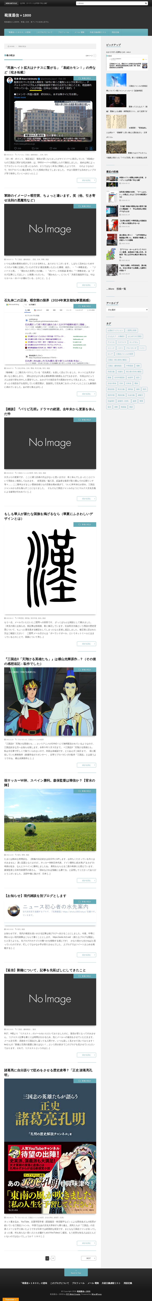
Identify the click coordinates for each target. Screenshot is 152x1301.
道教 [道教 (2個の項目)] (116, 407)
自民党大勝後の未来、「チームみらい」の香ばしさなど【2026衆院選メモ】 (133, 194)
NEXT (89, 1258)
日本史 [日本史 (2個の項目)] (128, 383)
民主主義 (38, 368)
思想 (34, 259)
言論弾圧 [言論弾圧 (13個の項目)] (111, 401)
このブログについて (44, 32)
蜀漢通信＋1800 (17, 15)
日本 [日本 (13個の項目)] (121, 383)
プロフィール (63, 32)
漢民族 (27, 618)
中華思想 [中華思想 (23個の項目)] (129, 366)
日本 (41, 154)
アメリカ (20, 154)
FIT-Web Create (73, 1294)
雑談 (47, 259)
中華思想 (20, 618)
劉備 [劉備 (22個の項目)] (109, 377)
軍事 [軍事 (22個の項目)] (141, 401)
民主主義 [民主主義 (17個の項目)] (121, 389)
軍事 (42, 259)
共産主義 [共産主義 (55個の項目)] (111, 371)
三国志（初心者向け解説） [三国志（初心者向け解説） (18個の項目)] (118, 360)
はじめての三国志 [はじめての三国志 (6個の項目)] (135, 336)
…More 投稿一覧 (116, 289)
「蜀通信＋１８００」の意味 (19, 32)
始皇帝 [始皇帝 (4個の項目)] (130, 377)
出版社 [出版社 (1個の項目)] (120, 371)
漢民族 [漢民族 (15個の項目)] (130, 389)
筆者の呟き (86, 78)
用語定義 (115, 32)
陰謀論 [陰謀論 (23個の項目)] (123, 407)
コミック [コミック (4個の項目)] (111, 348)
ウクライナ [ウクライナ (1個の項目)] (122, 342)
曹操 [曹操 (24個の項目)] (136, 383)
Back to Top (76, 1273)
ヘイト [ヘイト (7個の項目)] (142, 348)
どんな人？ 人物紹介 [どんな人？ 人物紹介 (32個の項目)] (116, 336)
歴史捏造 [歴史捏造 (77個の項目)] (111, 389)
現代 (46, 154)
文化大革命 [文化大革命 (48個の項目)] (112, 383)
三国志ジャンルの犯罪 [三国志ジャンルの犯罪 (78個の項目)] (124, 354)
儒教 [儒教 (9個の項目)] (138, 366)
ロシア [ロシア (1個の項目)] (110, 354)
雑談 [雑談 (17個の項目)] (131, 407)
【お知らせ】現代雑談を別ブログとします (35, 896)
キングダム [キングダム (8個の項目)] (134, 342)
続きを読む (86, 180)
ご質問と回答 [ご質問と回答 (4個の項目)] (131, 330)
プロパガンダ (22, 739)
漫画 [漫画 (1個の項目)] (138, 389)
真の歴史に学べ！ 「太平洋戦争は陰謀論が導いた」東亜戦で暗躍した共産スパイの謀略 (133, 237)
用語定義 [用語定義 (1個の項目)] (121, 395)
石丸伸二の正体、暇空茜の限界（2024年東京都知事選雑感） (48, 300)
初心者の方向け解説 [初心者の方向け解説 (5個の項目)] (133, 371)
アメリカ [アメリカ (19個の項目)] (111, 342)
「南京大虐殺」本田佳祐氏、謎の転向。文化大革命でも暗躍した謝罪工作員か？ (133, 267)
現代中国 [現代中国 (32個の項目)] (111, 395)
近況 (40, 473)
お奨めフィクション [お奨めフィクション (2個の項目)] (115, 330)
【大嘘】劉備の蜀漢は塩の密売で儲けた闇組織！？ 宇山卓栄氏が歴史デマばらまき (133, 208)
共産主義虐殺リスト (98, 32)
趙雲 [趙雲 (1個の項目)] (134, 401)
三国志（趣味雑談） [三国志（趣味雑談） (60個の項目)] (115, 366)
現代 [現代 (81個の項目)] (144, 389)
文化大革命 (21, 368)
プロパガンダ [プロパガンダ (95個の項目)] (131, 348)
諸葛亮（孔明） (59, 1217)
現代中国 (34, 618)
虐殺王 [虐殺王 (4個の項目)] (140, 395)
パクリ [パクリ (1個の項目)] (120, 348)
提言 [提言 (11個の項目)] (138, 377)
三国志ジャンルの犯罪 (25, 473)
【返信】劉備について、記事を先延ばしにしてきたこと (45, 970)
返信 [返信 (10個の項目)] (109, 407)
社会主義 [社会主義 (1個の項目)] (131, 395)
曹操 (32, 368)
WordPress (97, 1294)
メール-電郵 (79, 32)
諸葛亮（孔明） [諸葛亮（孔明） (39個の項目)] (124, 401)
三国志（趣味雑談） (32, 154)
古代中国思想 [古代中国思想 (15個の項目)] (119, 377)
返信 (39, 618)
